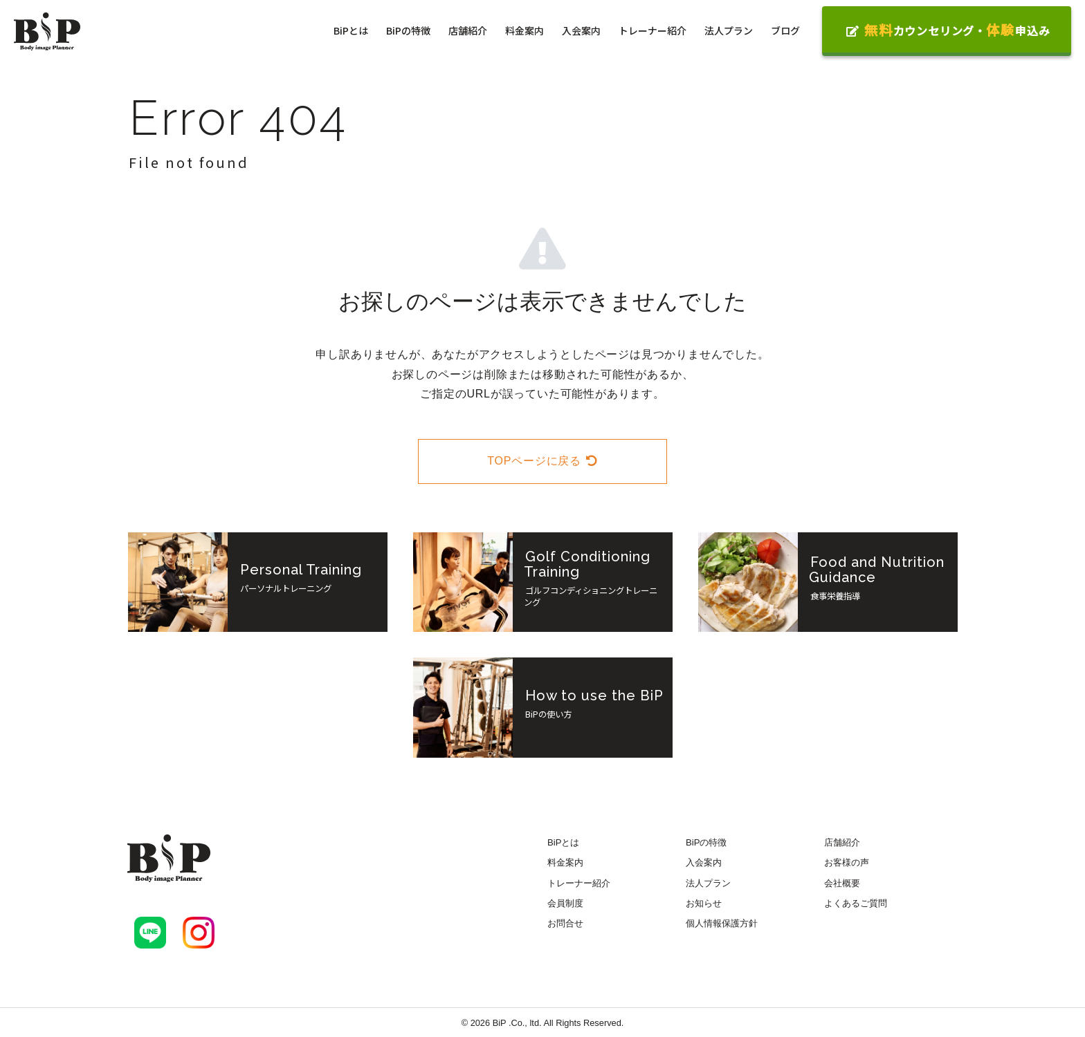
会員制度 (565, 903)
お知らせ (704, 903)
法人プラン (728, 30)
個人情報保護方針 (722, 923)
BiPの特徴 (408, 30)
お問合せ (565, 923)
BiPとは (351, 30)
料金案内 (524, 30)
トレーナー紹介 (652, 30)
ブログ (785, 30)
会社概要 (842, 883)
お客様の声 (846, 862)
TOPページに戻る (542, 461)
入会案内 (581, 30)
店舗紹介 (467, 30)
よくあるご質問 (855, 903)
